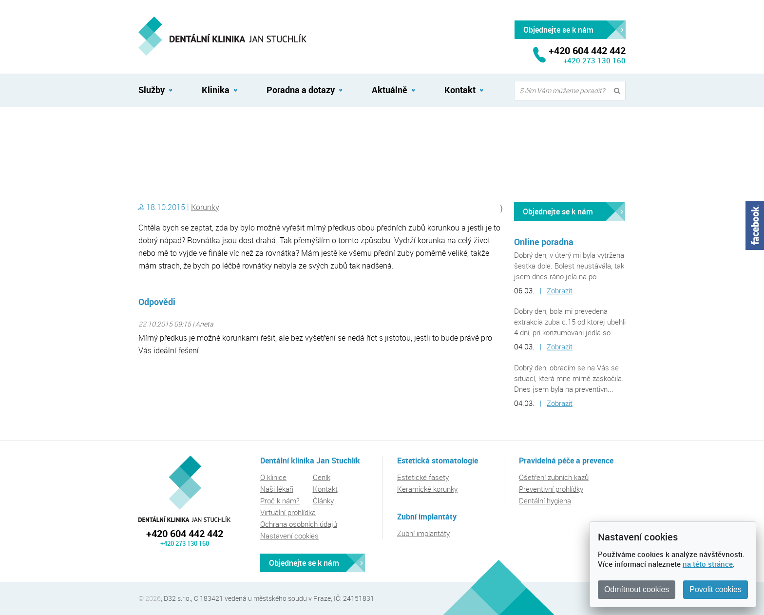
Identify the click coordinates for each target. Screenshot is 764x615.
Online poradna (543, 242)
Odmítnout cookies (636, 589)
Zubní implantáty (423, 533)
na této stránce (708, 564)
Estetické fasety (423, 477)
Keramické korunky (427, 489)
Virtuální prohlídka (288, 512)
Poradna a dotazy (301, 90)
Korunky (205, 207)
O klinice (273, 477)
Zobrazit (560, 290)
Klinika (215, 90)
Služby (151, 90)
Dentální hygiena (545, 500)
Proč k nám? (280, 500)
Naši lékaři (276, 489)
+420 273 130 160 (594, 60)
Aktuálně (389, 90)
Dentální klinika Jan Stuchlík (180, 128)
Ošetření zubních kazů (554, 477)
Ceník (321, 477)
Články (323, 500)
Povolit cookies (715, 589)
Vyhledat (619, 91)
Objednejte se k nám (558, 211)
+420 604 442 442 (184, 533)
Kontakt (460, 90)
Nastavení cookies (289, 535)
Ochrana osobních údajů (298, 524)
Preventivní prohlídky (551, 489)
